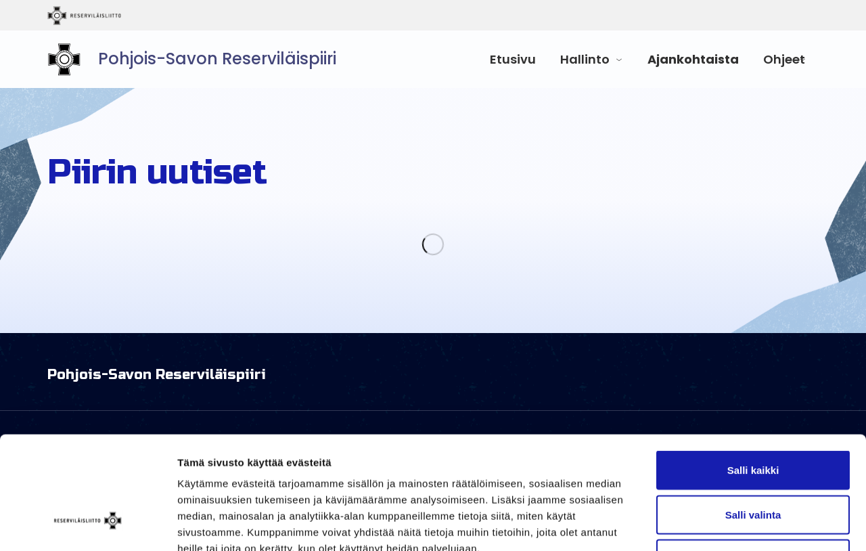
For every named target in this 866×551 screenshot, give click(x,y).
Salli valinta (753, 418)
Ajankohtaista (693, 59)
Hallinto (585, 59)
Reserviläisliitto (140, 15)
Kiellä (753, 462)
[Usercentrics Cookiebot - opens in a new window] (87, 524)
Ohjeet (784, 59)
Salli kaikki (753, 373)
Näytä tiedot (723, 524)
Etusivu (513, 59)
